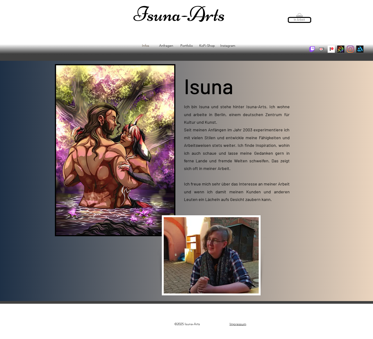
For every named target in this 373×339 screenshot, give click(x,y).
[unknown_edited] (340, 49)
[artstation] (359, 49)
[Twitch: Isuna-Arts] (312, 49)
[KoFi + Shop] (321, 49)
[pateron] (331, 49)
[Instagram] (350, 49)
